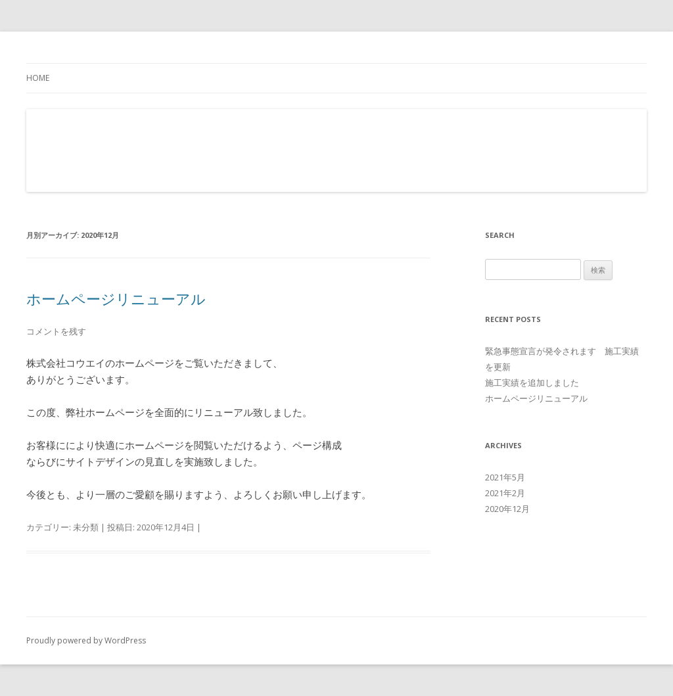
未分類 (86, 527)
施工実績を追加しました (532, 382)
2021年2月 (505, 493)
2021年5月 (505, 477)
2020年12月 (507, 509)
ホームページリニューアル (116, 298)
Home (37, 77)
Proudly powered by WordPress (86, 640)
